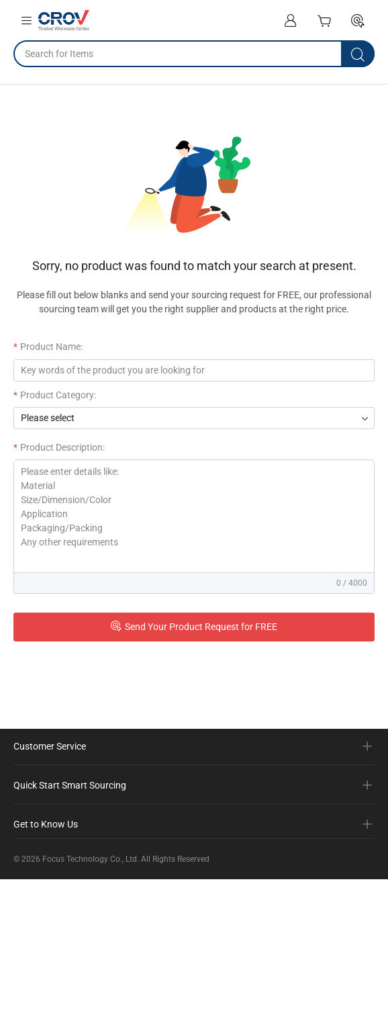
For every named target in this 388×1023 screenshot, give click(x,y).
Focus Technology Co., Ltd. (90, 859)
